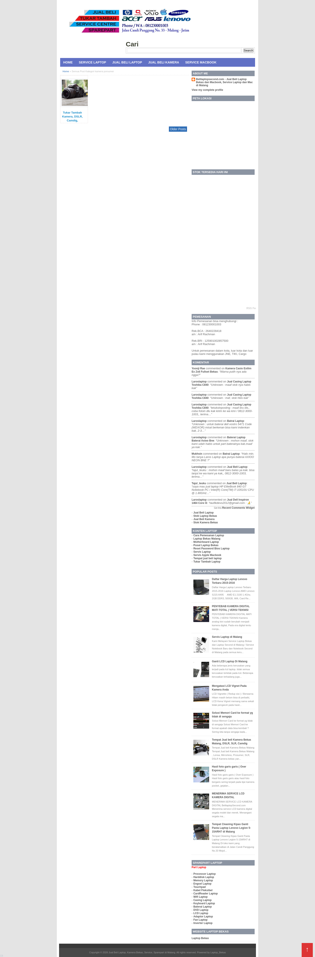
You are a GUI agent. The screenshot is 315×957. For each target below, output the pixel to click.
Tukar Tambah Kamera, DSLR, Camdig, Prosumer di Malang (72, 120)
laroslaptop (199, 381)
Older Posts (178, 129)
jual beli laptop (237, 466)
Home (68, 62)
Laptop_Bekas (218, 952)
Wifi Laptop (200, 896)
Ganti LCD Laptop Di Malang (229, 661)
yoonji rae (198, 368)
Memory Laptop (203, 880)
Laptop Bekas (200, 938)
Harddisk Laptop (203, 877)
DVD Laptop (200, 909)
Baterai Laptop (202, 906)
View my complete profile (207, 89)
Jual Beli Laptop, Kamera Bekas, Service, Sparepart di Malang (142, 952)
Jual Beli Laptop (127, 62)
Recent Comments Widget (238, 507)
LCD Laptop (200, 913)
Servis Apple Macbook (207, 555)
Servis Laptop (202, 551)
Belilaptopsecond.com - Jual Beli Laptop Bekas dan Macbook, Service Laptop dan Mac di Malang (224, 82)
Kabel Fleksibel (202, 890)
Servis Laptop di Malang (227, 636)
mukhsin (197, 453)
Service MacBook (201, 62)
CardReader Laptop (205, 893)
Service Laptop (92, 62)
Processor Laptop (204, 873)
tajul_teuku (199, 483)
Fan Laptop (200, 919)
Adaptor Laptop (203, 916)
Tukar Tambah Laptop (206, 561)
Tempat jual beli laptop (207, 558)
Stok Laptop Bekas (205, 515)
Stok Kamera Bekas (205, 522)
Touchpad (199, 887)
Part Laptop (199, 867)
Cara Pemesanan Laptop (208, 535)
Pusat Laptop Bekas (206, 545)
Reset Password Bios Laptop (211, 548)
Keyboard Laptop (204, 903)
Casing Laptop (202, 900)
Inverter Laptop (202, 923)
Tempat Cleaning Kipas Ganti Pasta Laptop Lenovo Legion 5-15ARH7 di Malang (231, 828)
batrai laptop (235, 420)
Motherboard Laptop (206, 541)
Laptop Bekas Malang (206, 538)
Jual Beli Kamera (163, 62)
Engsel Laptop (202, 883)
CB (1, 956)
